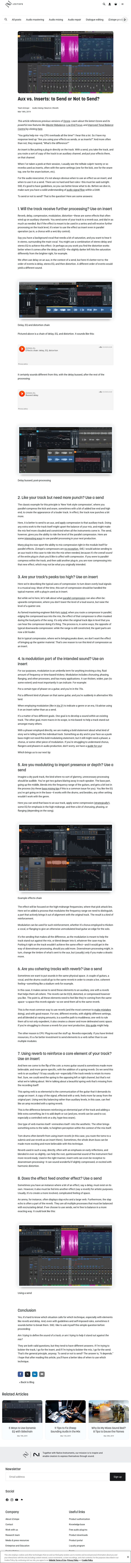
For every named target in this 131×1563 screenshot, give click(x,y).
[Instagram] (12, 1499)
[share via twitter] (27, 1374)
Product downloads (78, 1535)
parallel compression (74, 598)
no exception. (71, 548)
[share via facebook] (20, 1374)
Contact (9, 1524)
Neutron (47, 108)
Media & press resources (17, 1540)
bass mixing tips (50, 788)
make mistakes (102, 1009)
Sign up (118, 1476)
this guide (91, 1025)
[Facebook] (7, 1499)
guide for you (94, 746)
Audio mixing (56, 19)
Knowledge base (77, 1524)
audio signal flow (76, 189)
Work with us (11, 1529)
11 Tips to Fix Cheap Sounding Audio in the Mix (65, 1429)
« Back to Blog (26, 1382)
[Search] (104, 4)
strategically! (102, 802)
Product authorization (79, 1519)
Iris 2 (59, 705)
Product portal (76, 1540)
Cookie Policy (87, 1560)
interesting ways (33, 538)
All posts (16, 19)
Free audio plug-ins (78, 1529)
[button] (5, 19)
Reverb (55, 108)
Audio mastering (35, 19)
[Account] (110, 4)
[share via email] (42, 1374)
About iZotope (12, 1519)
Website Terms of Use (57, 1560)
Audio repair (74, 19)
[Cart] (116, 4)
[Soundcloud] (21, 1499)
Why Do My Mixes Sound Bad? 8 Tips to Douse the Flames (109, 1429)
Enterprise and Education (17, 1545)
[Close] (128, 1557)
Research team (12, 1535)
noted (64, 612)
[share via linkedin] (35, 1374)
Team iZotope (24, 108)
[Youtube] (16, 1499)
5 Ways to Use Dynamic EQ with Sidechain (22, 1429)
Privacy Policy (72, 1560)
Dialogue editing (94, 19)
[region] (65, 1557)
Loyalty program (77, 1545)
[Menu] (123, 4)
